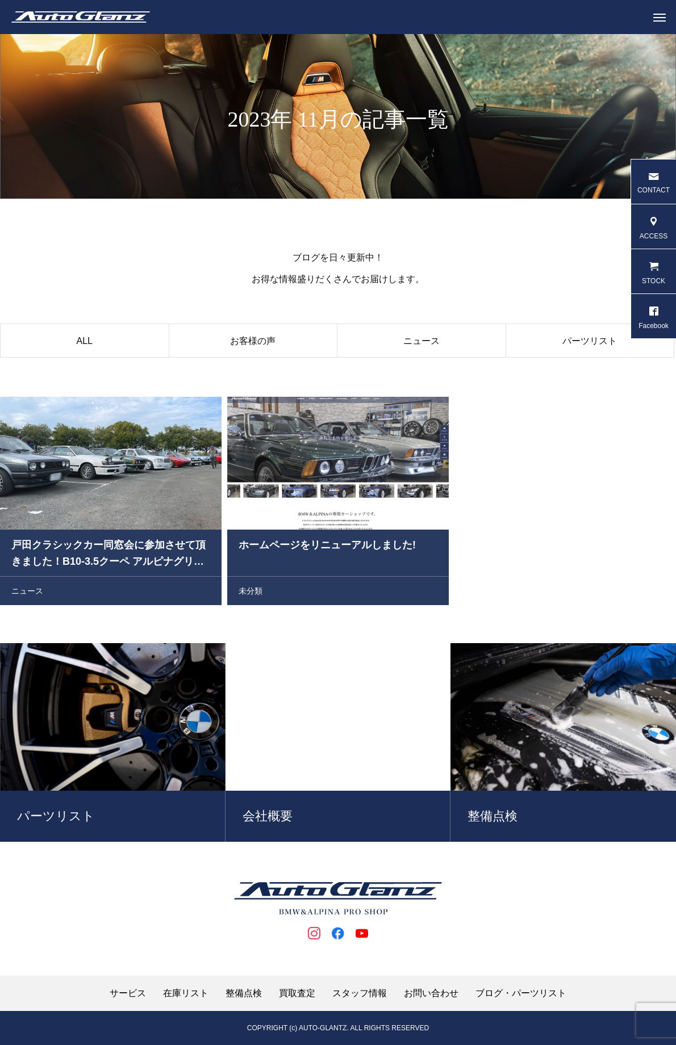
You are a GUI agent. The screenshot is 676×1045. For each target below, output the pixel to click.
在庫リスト (185, 993)
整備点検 (244, 993)
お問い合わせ (431, 993)
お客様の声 (253, 342)
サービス (128, 993)
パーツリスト (589, 342)
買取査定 (297, 993)
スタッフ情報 (359, 993)
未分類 (250, 592)
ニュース (421, 342)
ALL (85, 342)
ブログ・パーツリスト (520, 993)
